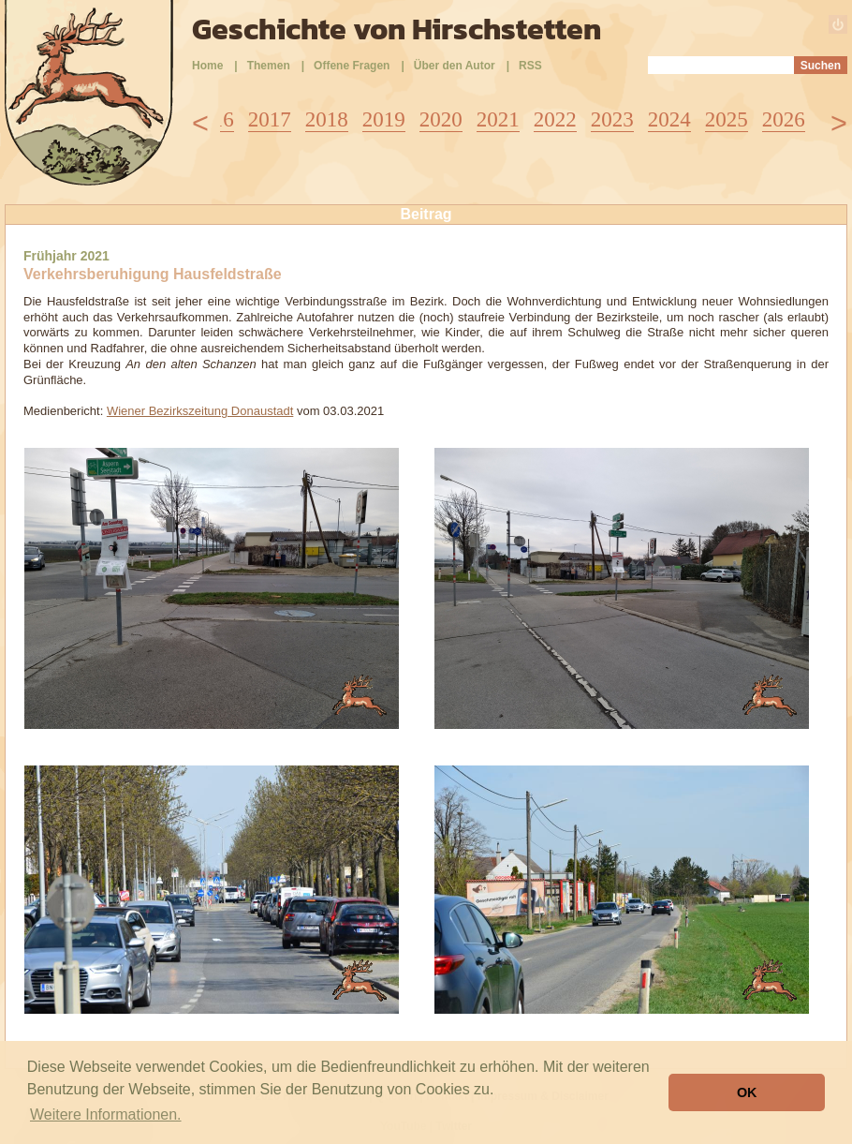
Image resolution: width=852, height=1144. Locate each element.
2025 (726, 119)
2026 (783, 119)
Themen (268, 65)
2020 (441, 119)
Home (207, 65)
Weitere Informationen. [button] (106, 1114)
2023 (612, 119)
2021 (498, 119)
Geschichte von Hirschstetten (396, 29)
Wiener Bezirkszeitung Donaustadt (200, 411)
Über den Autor (454, 65)
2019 (383, 119)
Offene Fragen (351, 65)
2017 (269, 119)
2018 (326, 119)
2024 (669, 119)
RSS (530, 65)
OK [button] (747, 1092)
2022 (555, 119)
